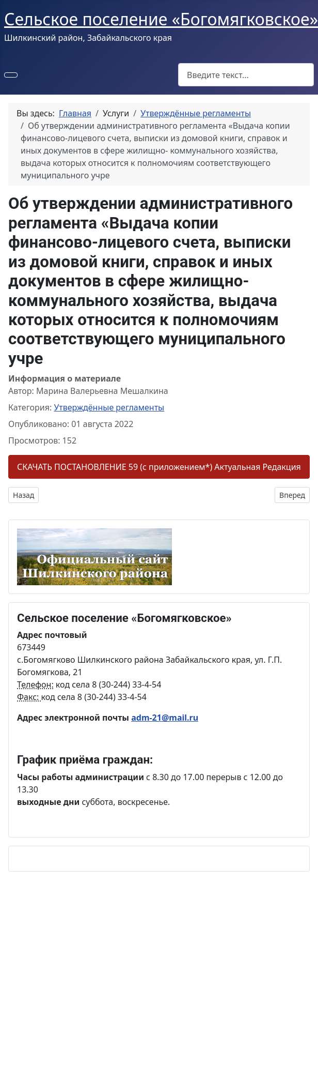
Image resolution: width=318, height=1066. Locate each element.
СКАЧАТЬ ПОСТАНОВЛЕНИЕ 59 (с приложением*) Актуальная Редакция (159, 467)
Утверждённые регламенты (109, 407)
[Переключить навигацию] (11, 75)
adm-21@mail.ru (164, 717)
